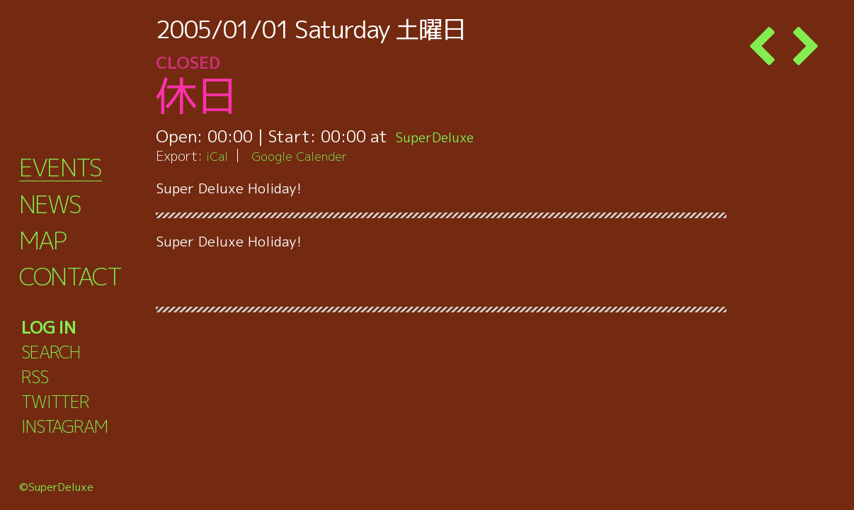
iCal (218, 155)
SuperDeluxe (444, 136)
